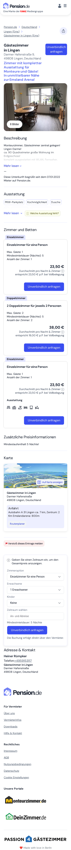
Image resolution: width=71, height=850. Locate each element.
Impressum (10, 751)
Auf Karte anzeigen (50, 482)
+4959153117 (23, 661)
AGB (6, 757)
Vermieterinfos (12, 720)
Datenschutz (11, 770)
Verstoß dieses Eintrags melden (24, 543)
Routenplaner (17, 523)
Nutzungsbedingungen (17, 764)
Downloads (10, 726)
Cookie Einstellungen (16, 777)
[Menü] (62, 6)
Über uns (9, 713)
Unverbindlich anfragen (56, 49)
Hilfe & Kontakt (13, 733)
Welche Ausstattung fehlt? (42, 213)
